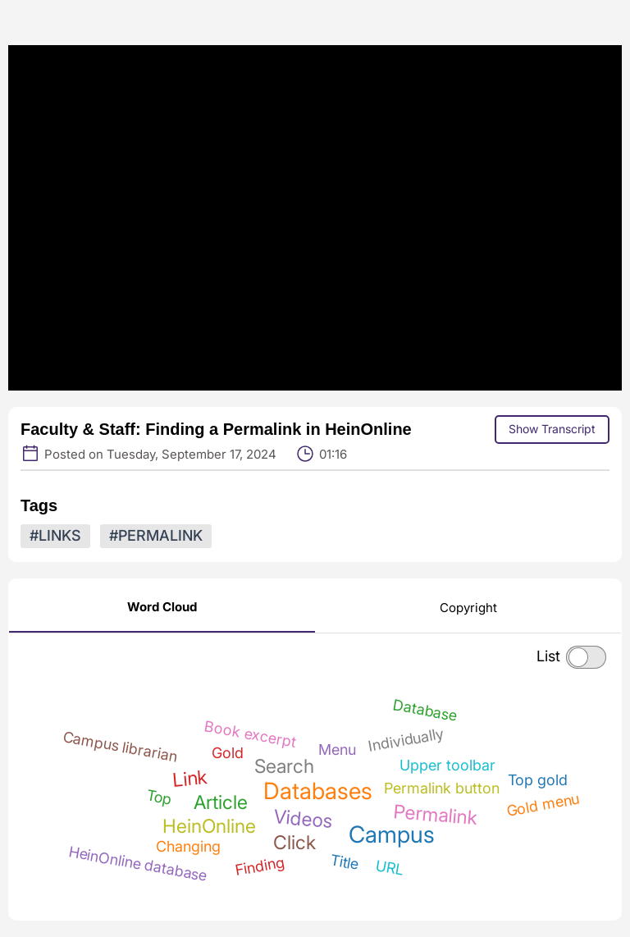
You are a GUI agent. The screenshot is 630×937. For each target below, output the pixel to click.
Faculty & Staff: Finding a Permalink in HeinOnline (216, 429)
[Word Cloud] (162, 605)
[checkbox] (586, 657)
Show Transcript (552, 429)
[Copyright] (468, 606)
